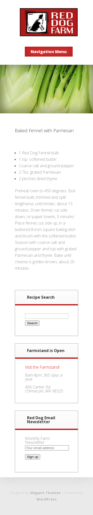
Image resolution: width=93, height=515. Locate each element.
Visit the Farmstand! (42, 367)
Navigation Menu (49, 51)
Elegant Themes (45, 492)
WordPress (46, 499)
